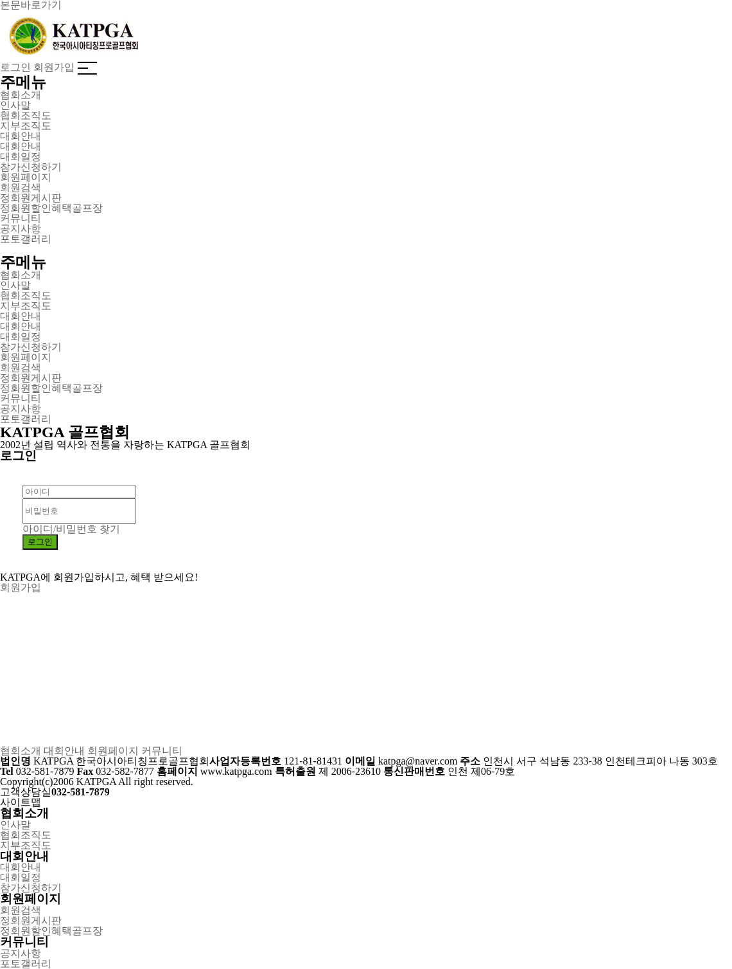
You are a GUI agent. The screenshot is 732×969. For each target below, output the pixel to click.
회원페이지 (113, 750)
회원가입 (53, 67)
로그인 (15, 67)
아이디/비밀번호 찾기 (71, 528)
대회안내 (64, 750)
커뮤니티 (161, 750)
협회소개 (20, 750)
